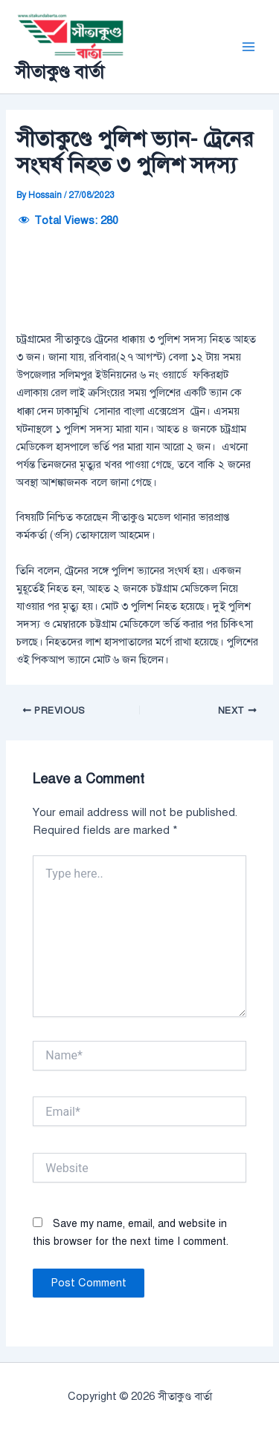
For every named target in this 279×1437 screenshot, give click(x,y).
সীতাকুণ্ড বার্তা (59, 72)
